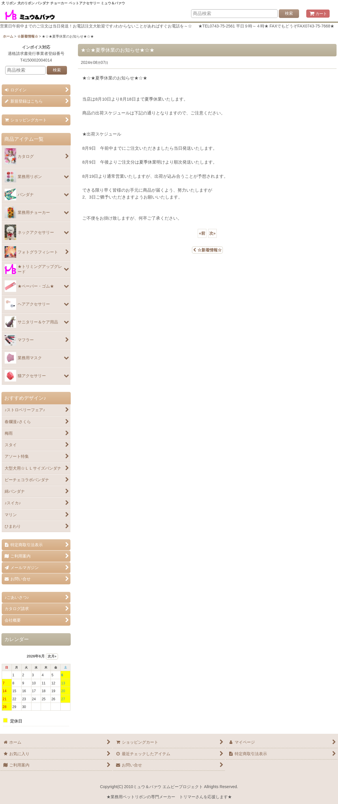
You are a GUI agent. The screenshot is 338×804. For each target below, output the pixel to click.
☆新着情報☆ (207, 250)
